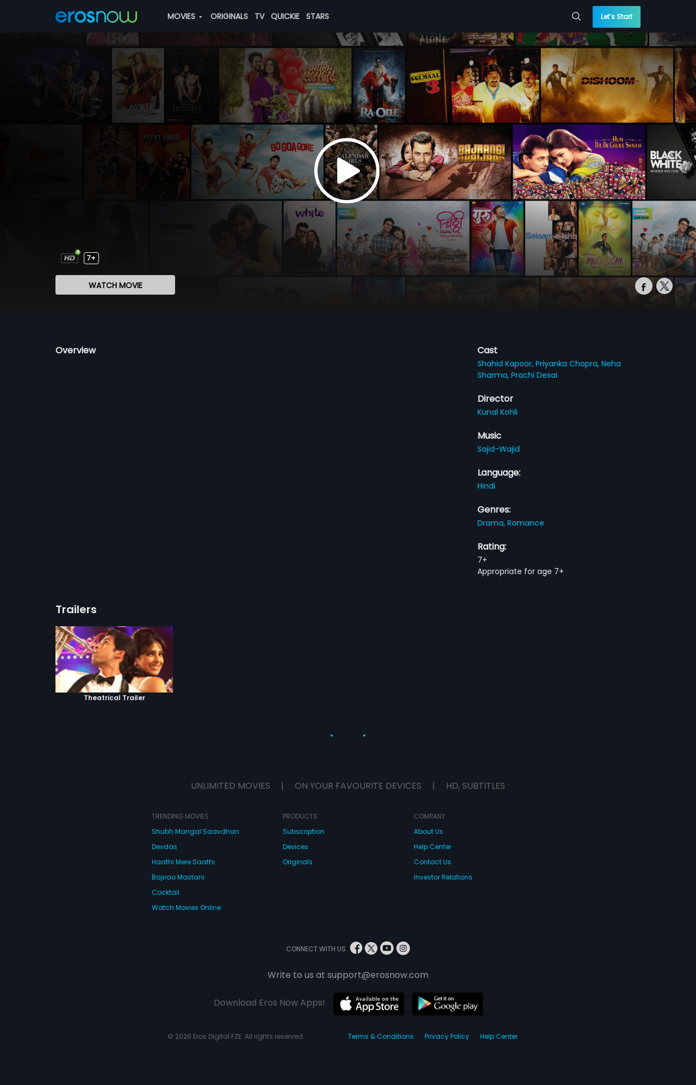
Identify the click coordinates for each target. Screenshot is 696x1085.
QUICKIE (285, 16)
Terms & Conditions (381, 1036)
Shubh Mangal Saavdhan (195, 831)
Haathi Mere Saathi (183, 861)
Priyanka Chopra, (568, 363)
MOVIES (184, 16)
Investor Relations (443, 877)
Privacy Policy (447, 1036)
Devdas (164, 846)
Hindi (486, 486)
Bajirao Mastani (178, 877)
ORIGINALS (229, 16)
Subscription (304, 831)
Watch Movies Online (186, 907)
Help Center (432, 846)
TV (259, 16)
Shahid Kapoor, (506, 363)
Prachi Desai (534, 375)
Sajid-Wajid (498, 449)
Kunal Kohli (497, 412)
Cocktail (165, 892)
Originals (298, 861)
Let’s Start (616, 16)
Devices (295, 846)
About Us (428, 831)
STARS (317, 16)
